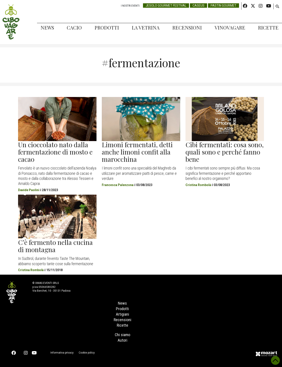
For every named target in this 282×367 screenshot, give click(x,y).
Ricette (268, 27)
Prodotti (107, 27)
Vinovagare (230, 27)
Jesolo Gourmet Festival (166, 5)
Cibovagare (11, 22)
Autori (122, 340)
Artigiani (122, 314)
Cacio (74, 27)
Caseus (198, 5)
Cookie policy (87, 352)
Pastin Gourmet (223, 5)
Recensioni (187, 27)
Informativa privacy (62, 352)
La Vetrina (146, 27)
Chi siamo (122, 334)
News (47, 27)
